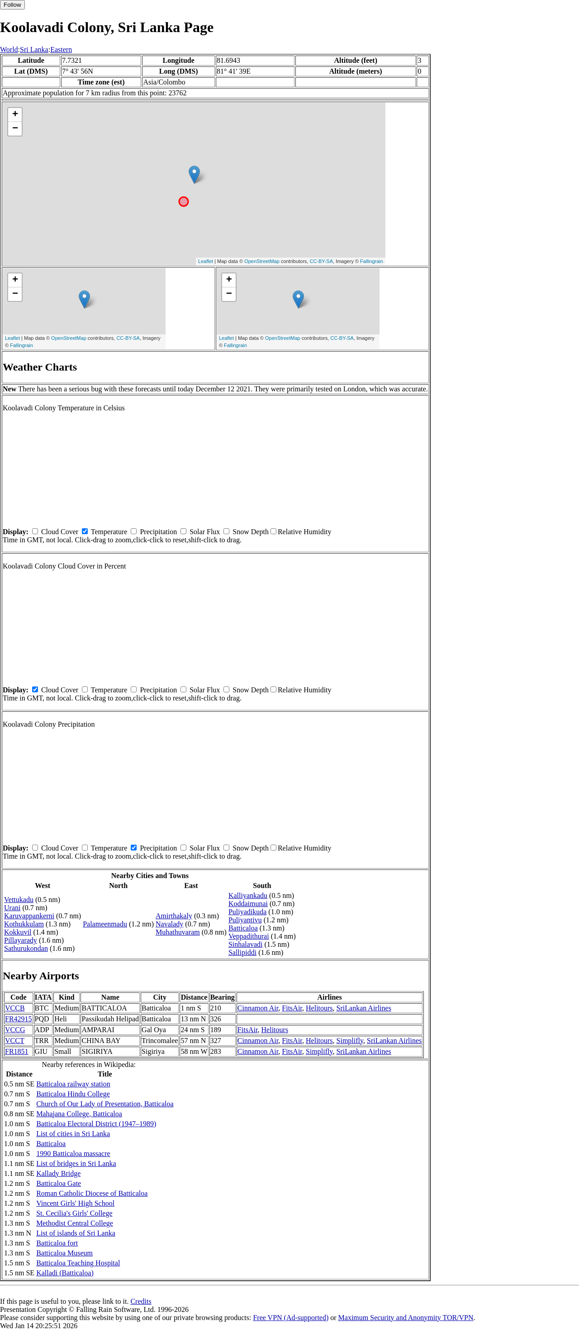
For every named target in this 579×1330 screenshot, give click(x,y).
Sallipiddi (242, 952)
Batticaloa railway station (73, 1084)
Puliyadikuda (247, 912)
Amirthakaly (174, 916)
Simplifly (350, 1040)
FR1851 (16, 1051)
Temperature (109, 532)
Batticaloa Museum (64, 1253)
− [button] (15, 129)
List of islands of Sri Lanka (75, 1233)
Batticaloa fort (57, 1243)
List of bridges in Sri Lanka (76, 1163)
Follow (12, 4)
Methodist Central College (74, 1223)
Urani (12, 908)
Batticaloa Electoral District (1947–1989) (96, 1124)
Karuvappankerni (29, 916)
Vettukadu (18, 899)
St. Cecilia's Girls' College (74, 1213)
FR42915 (18, 1019)
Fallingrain (371, 261)
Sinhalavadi (245, 944)
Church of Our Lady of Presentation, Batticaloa (104, 1104)
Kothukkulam (24, 924)
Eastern (61, 49)
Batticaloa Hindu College (73, 1094)
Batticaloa (243, 928)
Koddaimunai (248, 903)
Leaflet (205, 261)
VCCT (14, 1040)
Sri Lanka (34, 49)
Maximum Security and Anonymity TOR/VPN (406, 1317)
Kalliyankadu (247, 895)
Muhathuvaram (178, 932)
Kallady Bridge (58, 1173)
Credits (140, 1301)
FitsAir (292, 1008)
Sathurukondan (26, 948)
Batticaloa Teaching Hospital (78, 1263)
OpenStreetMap (262, 261)
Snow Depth (251, 532)
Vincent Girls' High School (75, 1203)
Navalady (169, 924)
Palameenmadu (105, 924)
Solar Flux (205, 532)
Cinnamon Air (257, 1008)
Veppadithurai (248, 936)
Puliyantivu (245, 920)
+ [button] (15, 115)
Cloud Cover (59, 532)
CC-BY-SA (321, 261)
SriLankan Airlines (364, 1008)
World (9, 49)
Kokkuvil (17, 932)
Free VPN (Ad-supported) (290, 1317)
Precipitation (158, 532)
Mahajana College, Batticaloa (79, 1114)
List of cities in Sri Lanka (73, 1133)
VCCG (15, 1030)
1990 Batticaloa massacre (73, 1153)
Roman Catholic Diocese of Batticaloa (91, 1193)
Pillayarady (20, 940)
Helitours (319, 1008)
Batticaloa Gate (58, 1183)
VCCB (15, 1008)
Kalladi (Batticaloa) (65, 1273)
